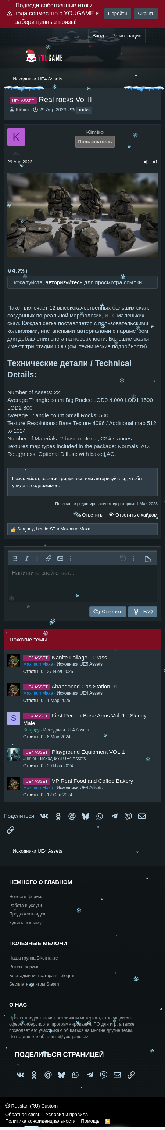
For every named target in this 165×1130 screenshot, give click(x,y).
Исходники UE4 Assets (80, 693)
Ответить (92, 515)
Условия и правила (67, 1114)
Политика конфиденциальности (40, 1121)
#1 (155, 162)
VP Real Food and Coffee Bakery (92, 781)
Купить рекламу (25, 922)
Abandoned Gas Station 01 (84, 686)
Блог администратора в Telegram (43, 975)
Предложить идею (28, 914)
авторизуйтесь (64, 282)
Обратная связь (22, 1114)
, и (53, 529)
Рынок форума (24, 966)
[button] (15, 558)
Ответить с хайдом (135, 515)
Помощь (90, 1121)
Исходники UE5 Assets (80, 664)
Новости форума (26, 896)
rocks (84, 109)
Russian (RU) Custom (31, 1106)
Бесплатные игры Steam (34, 984)
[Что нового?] (153, 36)
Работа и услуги (25, 905)
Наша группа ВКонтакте (33, 958)
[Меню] (13, 56)
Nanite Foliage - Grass (79, 657)
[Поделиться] (145, 162)
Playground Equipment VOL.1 (88, 752)
